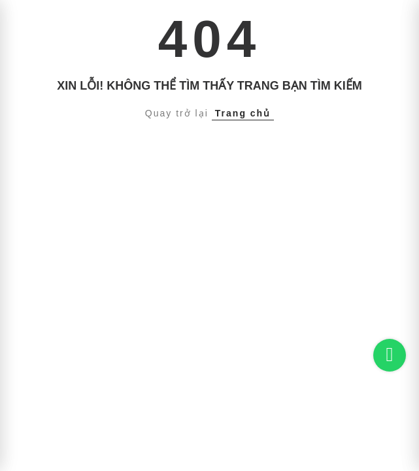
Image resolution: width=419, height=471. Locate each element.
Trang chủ (243, 113)
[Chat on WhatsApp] (389, 355)
